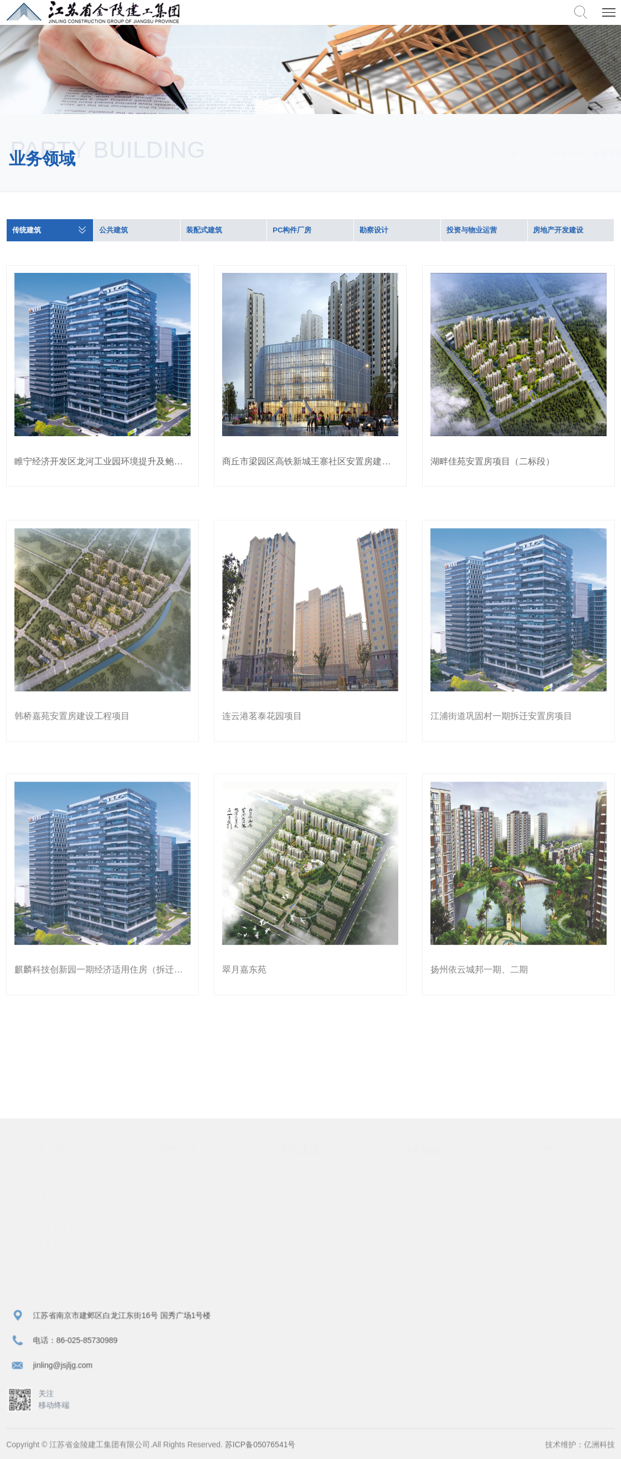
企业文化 (182, 1233)
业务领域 (557, 153)
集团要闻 (182, 1183)
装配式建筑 (204, 230)
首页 (524, 153)
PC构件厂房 (292, 230)
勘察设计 (374, 230)
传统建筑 (26, 230)
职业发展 (547, 1200)
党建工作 (304, 1183)
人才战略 (547, 1183)
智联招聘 (547, 1233)
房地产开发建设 (558, 230)
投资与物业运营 (471, 230)
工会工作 (304, 1216)
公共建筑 (113, 230)
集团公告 (182, 1216)
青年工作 (304, 1233)
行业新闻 (182, 1200)
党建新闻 (304, 1200)
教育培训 (547, 1216)
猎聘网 (547, 1249)
